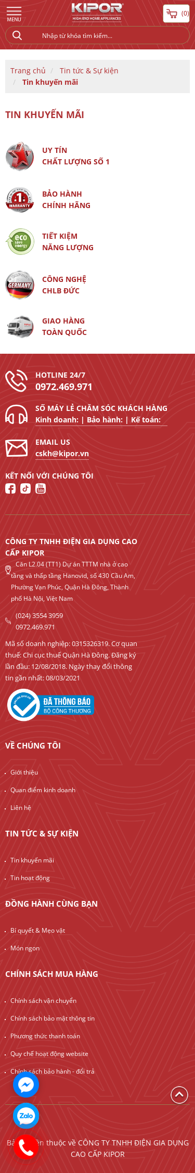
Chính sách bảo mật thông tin (52, 1018)
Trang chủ (28, 70)
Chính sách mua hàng (51, 974)
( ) (176, 13)
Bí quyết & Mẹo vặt (37, 930)
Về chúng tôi (33, 745)
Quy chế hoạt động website (49, 1053)
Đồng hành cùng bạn (51, 903)
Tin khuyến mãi (50, 82)
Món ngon (25, 948)
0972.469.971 (64, 386)
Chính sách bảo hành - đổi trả (52, 1071)
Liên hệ (20, 807)
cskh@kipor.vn (62, 453)
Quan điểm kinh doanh (42, 789)
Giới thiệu (24, 772)
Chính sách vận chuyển (43, 1000)
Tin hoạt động (30, 877)
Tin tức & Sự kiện (89, 70)
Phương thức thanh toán (45, 1036)
